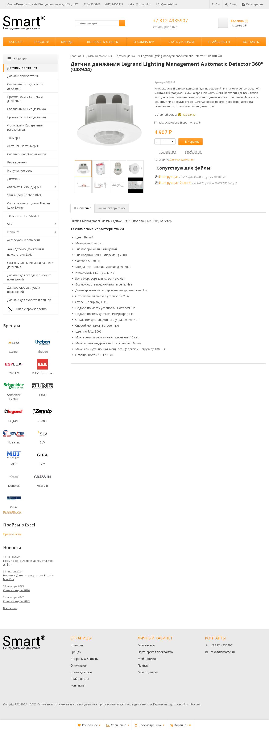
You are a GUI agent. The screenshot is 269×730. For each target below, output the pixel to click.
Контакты (251, 42)
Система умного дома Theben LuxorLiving (28, 205)
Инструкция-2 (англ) (175, 183)
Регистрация (252, 4)
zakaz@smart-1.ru (139, 4)
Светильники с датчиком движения (25, 86)
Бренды (67, 42)
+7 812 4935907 (170, 20)
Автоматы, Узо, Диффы (24, 187)
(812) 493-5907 (91, 4)
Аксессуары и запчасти (23, 240)
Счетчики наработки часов (26, 154)
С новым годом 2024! (16, 590)
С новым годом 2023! (16, 601)
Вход (230, 4)
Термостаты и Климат (23, 216)
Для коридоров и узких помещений (23, 289)
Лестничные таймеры (22, 146)
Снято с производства (27, 309)
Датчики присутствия (22, 76)
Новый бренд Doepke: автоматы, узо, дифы (28, 562)
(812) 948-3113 (114, 4)
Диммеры (14, 179)
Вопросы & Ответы (103, 42)
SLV (9, 224)
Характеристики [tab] (112, 208)
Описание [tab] (82, 208)
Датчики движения (181, 159)
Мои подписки (148, 672)
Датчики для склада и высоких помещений (29, 277)
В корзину (189, 141)
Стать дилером (181, 42)
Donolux (13, 232)
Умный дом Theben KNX (24, 195)
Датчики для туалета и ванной (29, 300)
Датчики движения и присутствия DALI (25, 251)
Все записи (10, 608)
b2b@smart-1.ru (166, 4)
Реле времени (17, 162)
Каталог (15, 42)
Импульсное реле (19, 170)
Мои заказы (146, 645)
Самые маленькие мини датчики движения (30, 265)
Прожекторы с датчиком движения (25, 99)
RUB (216, 4)
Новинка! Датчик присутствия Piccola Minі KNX (28, 577)
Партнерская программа (155, 652)
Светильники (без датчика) (26, 109)
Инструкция (168, 177)
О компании (144, 42)
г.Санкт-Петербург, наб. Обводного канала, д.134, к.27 (42, 4)
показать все (12, 511)
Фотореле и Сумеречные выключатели (25, 127)
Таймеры (13, 138)
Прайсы (143, 665)
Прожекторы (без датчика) (26, 117)
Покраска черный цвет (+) (177, 122)
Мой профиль (147, 659)
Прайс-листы (219, 42)
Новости (41, 42)
